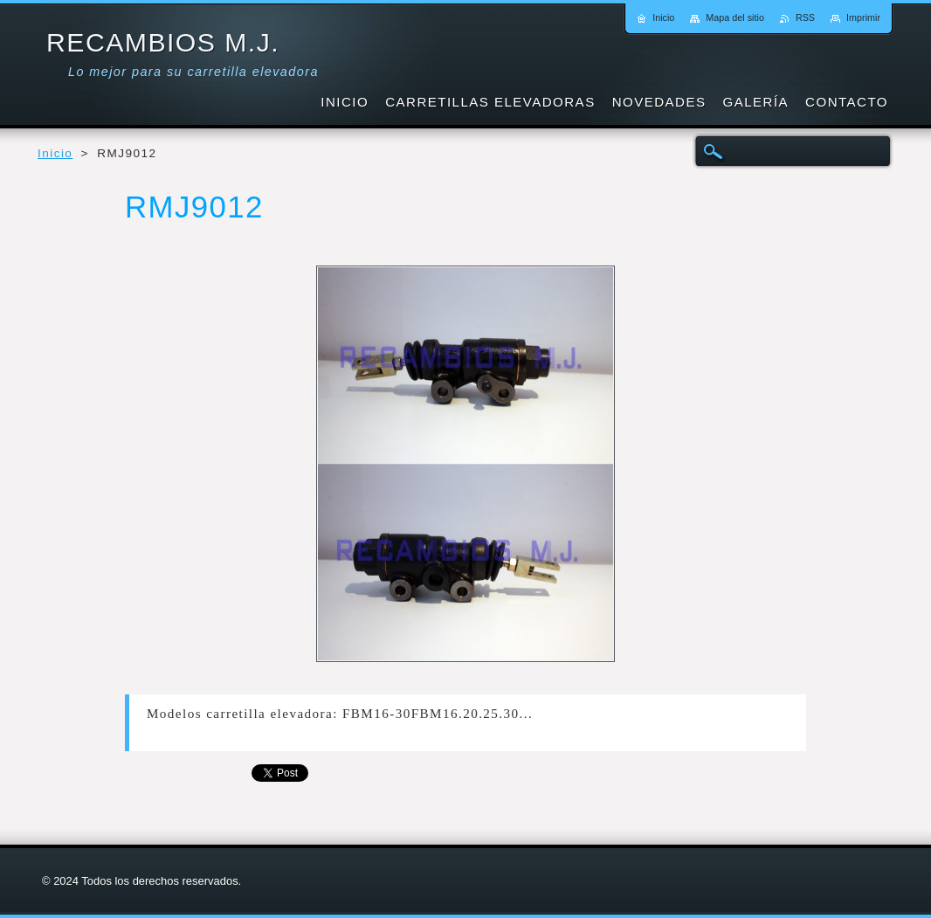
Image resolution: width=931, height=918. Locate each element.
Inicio (55, 153)
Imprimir (863, 17)
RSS (805, 17)
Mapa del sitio (735, 17)
